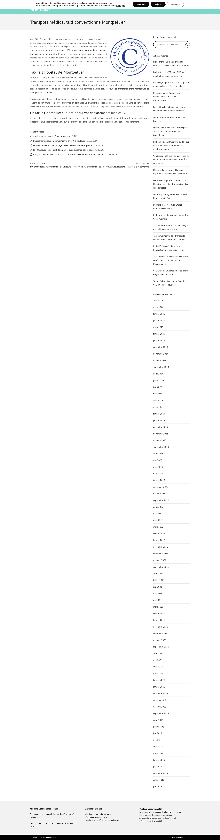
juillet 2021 (158, 580)
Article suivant (111, 165)
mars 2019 (158, 753)
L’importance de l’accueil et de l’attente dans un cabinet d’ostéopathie (167, 96)
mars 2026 (158, 307)
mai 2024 (157, 393)
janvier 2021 (159, 620)
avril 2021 (158, 600)
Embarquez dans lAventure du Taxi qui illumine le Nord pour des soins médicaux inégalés (171, 145)
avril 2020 (158, 666)
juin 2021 (157, 586)
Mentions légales (51, 837)
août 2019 (158, 720)
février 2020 (159, 680)
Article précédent (50, 165)
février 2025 (159, 333)
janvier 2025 (159, 340)
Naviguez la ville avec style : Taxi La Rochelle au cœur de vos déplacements (69, 154)
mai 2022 (157, 513)
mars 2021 (158, 606)
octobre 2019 (159, 706)
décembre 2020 (160, 626)
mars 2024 (158, 407)
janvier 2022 (159, 540)
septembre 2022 (161, 500)
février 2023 (159, 480)
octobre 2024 (159, 360)
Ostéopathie (134, 7)
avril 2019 (158, 746)
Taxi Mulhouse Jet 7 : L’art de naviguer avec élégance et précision (63, 149)
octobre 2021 (159, 560)
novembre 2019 (160, 700)
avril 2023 (158, 467)
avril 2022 (158, 520)
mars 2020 (158, 673)
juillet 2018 (158, 779)
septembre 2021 (161, 566)
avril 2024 (158, 400)
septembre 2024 (161, 367)
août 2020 (158, 653)
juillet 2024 (158, 380)
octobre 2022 (159, 493)
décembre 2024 (160, 347)
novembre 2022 (160, 486)
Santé (149, 7)
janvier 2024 (159, 420)
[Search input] (170, 45)
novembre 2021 (160, 553)
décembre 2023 (160, 426)
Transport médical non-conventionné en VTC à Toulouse (59, 140)
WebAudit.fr (185, 837)
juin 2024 (157, 387)
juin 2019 (157, 733)
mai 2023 (157, 460)
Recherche (162, 7)
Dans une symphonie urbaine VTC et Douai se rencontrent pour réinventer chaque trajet (170, 184)
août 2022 (158, 506)
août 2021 (158, 573)
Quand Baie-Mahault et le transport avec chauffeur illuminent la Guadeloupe (170, 131)
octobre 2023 (159, 440)
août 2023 (158, 453)
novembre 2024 (160, 353)
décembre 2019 (160, 693)
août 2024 (158, 373)
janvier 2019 (159, 766)
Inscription (181, 7)
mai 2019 (157, 740)
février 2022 (159, 533)
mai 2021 (157, 593)
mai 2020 (157, 660)
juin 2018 (157, 786)
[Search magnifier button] (187, 45)
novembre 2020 (160, 633)
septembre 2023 (161, 447)
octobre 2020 (159, 640)
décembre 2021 (160, 546)
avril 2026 (158, 300)
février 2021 (159, 613)
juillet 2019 (158, 726)
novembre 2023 (160, 433)
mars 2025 (158, 327)
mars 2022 (158, 526)
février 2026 (159, 313)
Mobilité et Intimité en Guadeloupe (50, 136)
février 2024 (159, 413)
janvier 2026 (159, 320)
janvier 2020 (159, 686)
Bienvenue (115, 7)
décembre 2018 (160, 773)
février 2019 (159, 760)
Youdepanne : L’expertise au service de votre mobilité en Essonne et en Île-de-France (171, 159)
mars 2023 (158, 473)
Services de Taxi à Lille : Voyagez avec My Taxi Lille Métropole (61, 145)
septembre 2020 (161, 646)
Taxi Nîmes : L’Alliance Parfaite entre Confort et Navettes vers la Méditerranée (170, 260)
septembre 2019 (161, 713)
